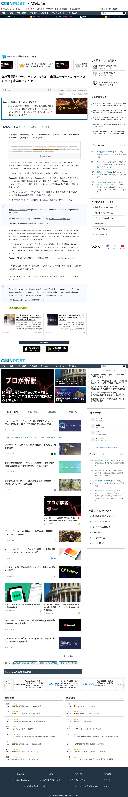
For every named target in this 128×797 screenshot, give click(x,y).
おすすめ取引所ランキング (109, 82)
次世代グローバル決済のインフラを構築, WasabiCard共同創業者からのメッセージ (111, 164)
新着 (11, 13)
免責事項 (78, 774)
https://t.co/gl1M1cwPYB (52, 295)
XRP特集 (49, 9)
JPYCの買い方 (101, 235)
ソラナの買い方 (101, 229)
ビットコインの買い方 (107, 73)
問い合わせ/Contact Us (21, 780)
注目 (49, 90)
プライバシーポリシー (78, 780)
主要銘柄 (33, 13)
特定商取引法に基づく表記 (35, 786)
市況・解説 (21, 13)
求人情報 (49, 774)
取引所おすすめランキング (106, 207)
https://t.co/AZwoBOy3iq (18, 210)
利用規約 (107, 774)
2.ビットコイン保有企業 (48, 663)
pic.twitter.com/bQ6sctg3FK (59, 219)
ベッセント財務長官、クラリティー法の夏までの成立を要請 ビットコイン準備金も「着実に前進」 (61, 607)
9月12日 (21, 162)
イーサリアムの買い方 (104, 218)
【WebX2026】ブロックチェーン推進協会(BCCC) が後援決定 (111, 174)
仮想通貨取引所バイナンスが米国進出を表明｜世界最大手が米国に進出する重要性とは (28, 317)
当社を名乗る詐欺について (49, 780)
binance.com (47, 156)
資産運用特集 (75, 9)
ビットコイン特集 (22, 9)
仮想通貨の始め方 (7, 9)
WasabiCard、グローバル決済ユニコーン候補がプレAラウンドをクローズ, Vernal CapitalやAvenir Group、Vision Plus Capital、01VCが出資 (111, 187)
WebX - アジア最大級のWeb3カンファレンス (93, 786)
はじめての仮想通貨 (109, 9)
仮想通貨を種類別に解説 (108, 66)
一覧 (121, 97)
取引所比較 (73, 13)
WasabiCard (101, 162)
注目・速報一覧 (70, 656)
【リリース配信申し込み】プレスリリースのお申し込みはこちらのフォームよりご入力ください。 (69, 685)
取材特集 (44, 13)
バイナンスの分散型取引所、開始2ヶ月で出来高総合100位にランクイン (71, 317)
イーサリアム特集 (37, 9)
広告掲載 (20, 774)
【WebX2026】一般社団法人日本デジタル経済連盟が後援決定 (112, 154)
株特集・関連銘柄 (61, 9)
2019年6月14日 (42, 224)
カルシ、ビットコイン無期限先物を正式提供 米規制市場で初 (23, 606)
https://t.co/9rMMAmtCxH (46, 289)
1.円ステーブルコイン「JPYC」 (25, 663)
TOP (3, 13)
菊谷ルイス (7, 90)
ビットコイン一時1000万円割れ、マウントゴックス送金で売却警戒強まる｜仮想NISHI (62, 519)
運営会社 (107, 780)
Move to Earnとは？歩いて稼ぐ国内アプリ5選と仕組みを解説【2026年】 (37, 437)
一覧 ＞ (123, 371)
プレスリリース (58, 13)
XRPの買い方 (100, 224)
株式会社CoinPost (104, 152)
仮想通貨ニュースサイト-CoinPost (68, 795)
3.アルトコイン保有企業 (68, 663)
